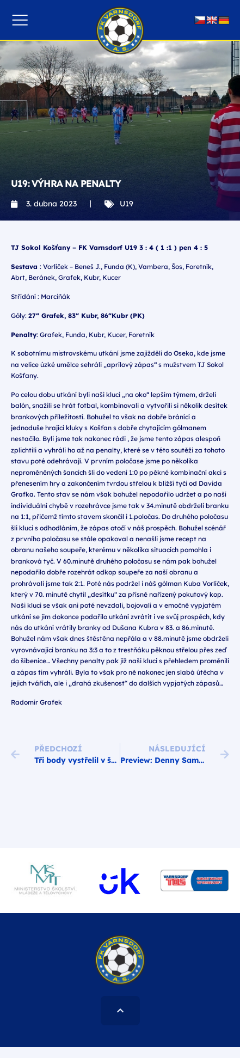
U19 (126, 204)
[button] (20, 20)
